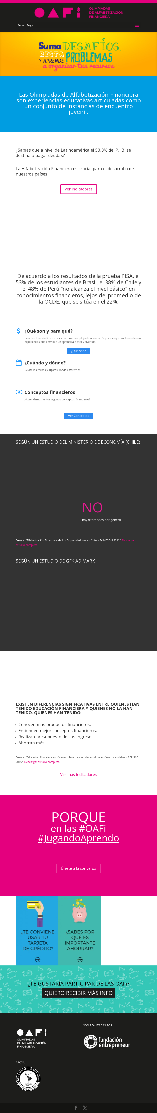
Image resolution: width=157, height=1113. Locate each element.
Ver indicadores (79, 189)
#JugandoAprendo (78, 837)
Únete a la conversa (78, 868)
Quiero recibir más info (78, 992)
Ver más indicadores (78, 774)
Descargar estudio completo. (42, 762)
